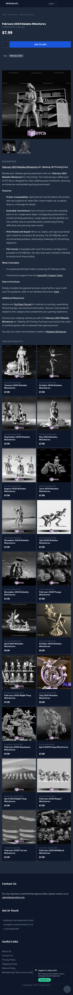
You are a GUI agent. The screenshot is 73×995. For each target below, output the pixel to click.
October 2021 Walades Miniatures (50, 645)
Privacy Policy (8, 959)
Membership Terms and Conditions (19, 972)
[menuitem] (9, 147)
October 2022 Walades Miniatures (50, 386)
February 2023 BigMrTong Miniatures (17, 696)
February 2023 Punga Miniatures (50, 593)
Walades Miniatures (27, 15)
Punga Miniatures (46, 589)
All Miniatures (13, 15)
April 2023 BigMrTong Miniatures (15, 800)
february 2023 (16, 55)
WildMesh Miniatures (48, 848)
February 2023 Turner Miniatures (15, 851)
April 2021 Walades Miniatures (13, 645)
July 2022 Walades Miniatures (48, 541)
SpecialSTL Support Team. (50, 275)
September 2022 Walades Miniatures (17, 438)
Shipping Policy (9, 964)
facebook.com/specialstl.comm (18, 920)
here (56, 291)
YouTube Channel (23, 304)
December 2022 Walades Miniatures (16, 541)
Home (4, 15)
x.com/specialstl (11, 928)
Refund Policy (9, 968)
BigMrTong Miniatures (14, 693)
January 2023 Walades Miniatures (15, 386)
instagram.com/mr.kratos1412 (18, 924)
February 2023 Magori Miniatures (50, 800)
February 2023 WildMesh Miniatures (51, 851)
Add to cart (40, 44)
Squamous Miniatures (13, 744)
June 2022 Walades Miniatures (49, 490)
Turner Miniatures (12, 848)
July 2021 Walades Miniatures (48, 696)
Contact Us (7, 955)
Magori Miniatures (47, 796)
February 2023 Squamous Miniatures (17, 748)
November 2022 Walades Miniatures (16, 593)
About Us (6, 951)
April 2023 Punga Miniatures (53, 747)
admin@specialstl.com (13, 897)
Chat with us (44, 980)
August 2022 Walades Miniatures (15, 490)
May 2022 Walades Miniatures (48, 438)
